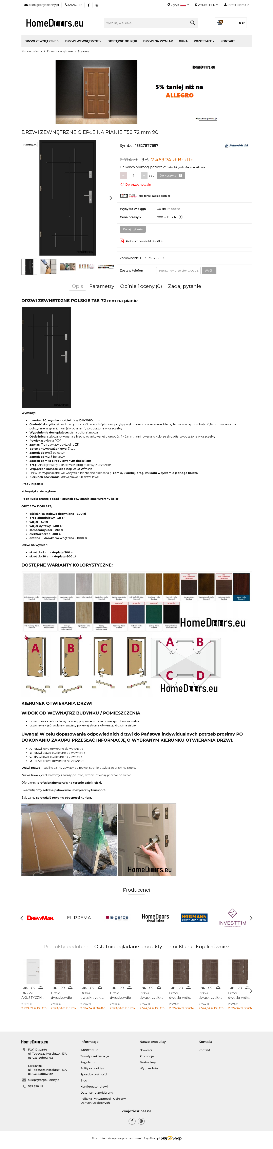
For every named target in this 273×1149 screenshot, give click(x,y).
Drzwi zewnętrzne (41, 41)
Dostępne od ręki (122, 41)
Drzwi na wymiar (158, 41)
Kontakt (228, 41)
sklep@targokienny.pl (44, 1080)
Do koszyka (171, 175)
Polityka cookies (92, 1068)
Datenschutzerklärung (96, 1092)
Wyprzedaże (149, 1068)
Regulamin (88, 1062)
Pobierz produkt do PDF (142, 241)
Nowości (146, 1050)
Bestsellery (148, 1062)
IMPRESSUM (89, 1050)
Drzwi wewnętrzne (83, 41)
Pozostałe (204, 41)
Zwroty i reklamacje (94, 1056)
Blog (83, 1080)
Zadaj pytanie (133, 229)
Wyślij (209, 270)
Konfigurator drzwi (94, 1086)
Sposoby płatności (93, 1074)
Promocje (147, 1056)
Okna (183, 41)
